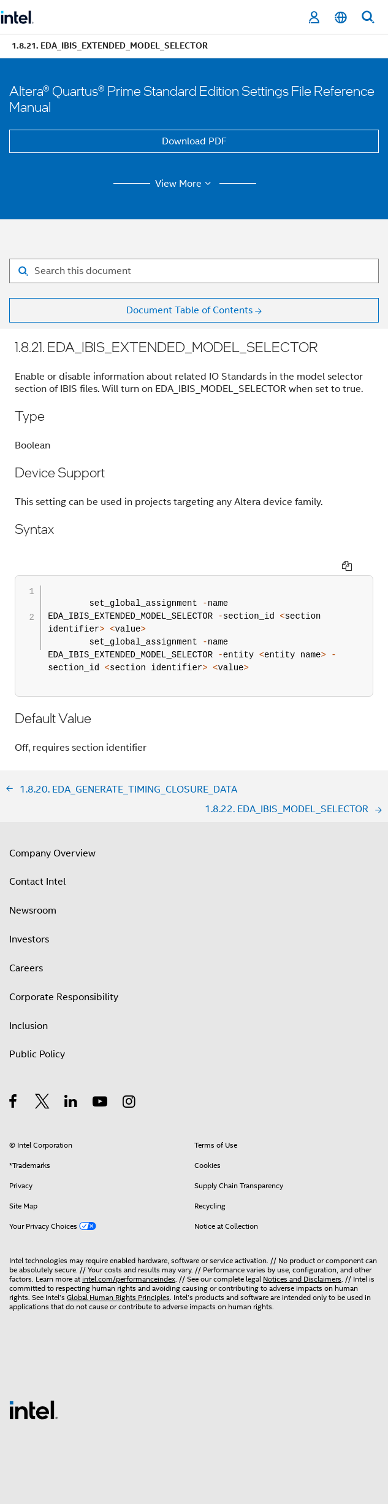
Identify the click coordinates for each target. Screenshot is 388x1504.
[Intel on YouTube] (100, 1081)
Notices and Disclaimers (302, 1256)
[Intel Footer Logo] (33, 1387)
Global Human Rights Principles (118, 1274)
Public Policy (37, 1031)
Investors (29, 917)
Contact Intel (37, 859)
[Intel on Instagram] (129, 1081)
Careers (26, 945)
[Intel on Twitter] (42, 1081)
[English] (341, 17)
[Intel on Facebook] (13, 1081)
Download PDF (194, 141)
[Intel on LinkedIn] (71, 1081)
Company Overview (52, 830)
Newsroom (32, 888)
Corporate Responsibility (63, 974)
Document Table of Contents (189, 310)
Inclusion (28, 1003)
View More (185, 184)
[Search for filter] (194, 271)
